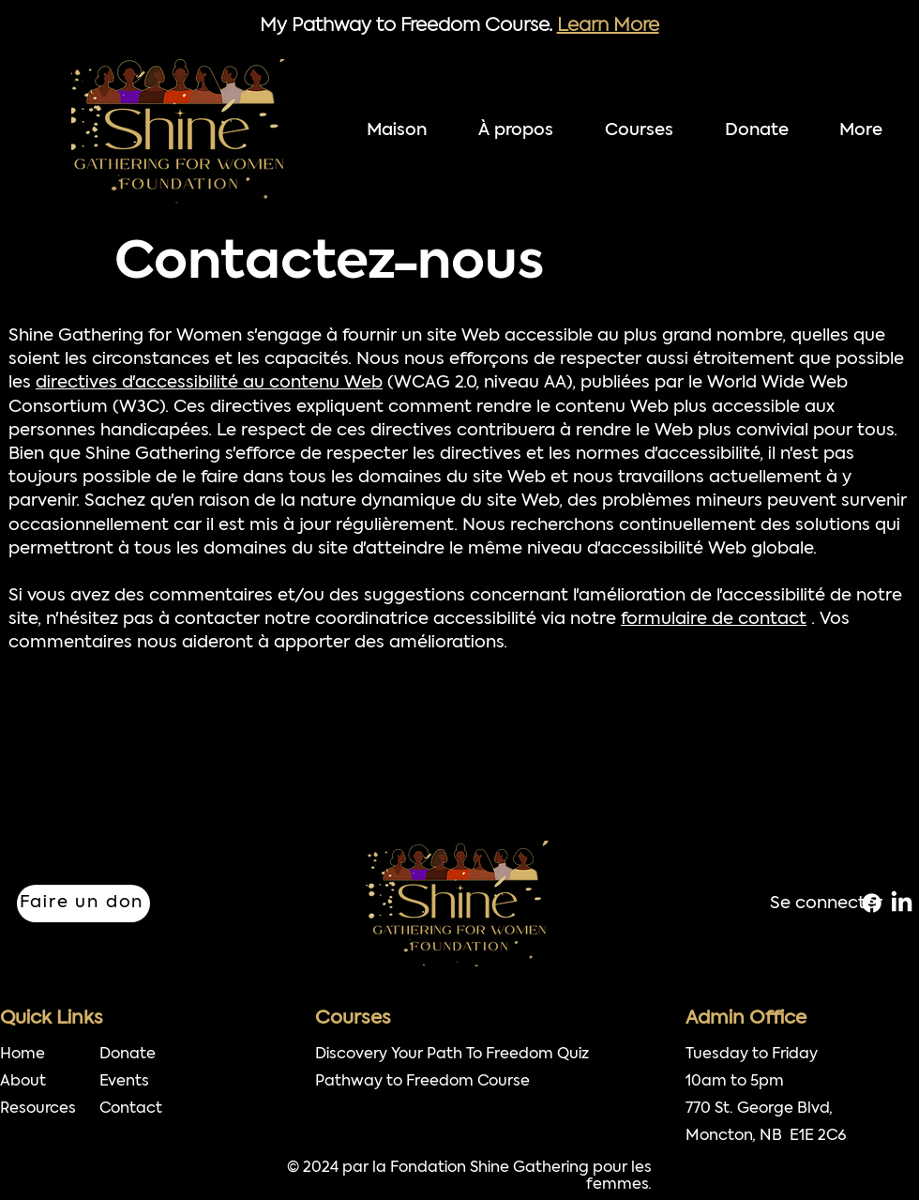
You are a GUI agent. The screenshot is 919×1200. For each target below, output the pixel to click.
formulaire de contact (713, 620)
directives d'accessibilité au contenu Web (209, 383)
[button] (650, 131)
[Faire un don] (83, 903)
